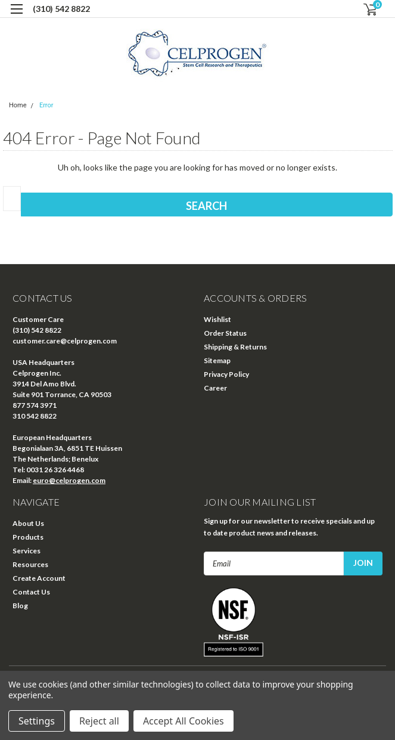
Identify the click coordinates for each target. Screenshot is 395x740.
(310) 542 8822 (61, 9)
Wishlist (217, 319)
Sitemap (217, 360)
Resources (30, 564)
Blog (20, 605)
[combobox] (12, 198)
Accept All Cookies (183, 720)
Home (18, 105)
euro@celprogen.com (69, 480)
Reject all (99, 720)
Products (28, 536)
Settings (36, 720)
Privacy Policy (226, 374)
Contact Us (31, 591)
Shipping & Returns (235, 346)
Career (215, 387)
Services (27, 550)
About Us (28, 523)
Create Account (39, 578)
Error (46, 105)
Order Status (225, 333)
